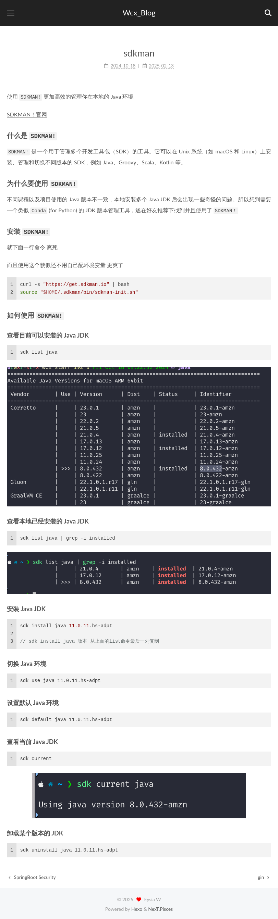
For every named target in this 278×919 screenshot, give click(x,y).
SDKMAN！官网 (27, 114)
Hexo (136, 907)
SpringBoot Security (32, 875)
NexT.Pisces (160, 907)
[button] (10, 13)
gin (263, 875)
